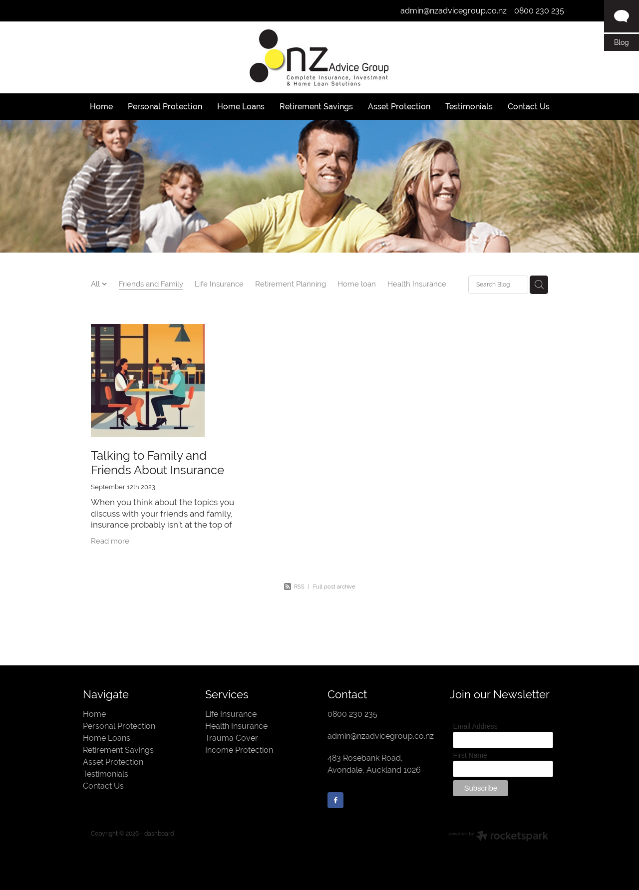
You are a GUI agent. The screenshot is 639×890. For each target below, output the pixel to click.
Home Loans (106, 738)
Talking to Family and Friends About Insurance (157, 463)
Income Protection (239, 750)
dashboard (159, 833)
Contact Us (103, 786)
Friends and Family (151, 284)
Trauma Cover (231, 738)
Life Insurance (219, 284)
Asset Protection (113, 762)
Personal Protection (119, 726)
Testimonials (105, 774)
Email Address (475, 726)
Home (94, 714)
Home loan (356, 284)
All (96, 284)
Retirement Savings (118, 750)
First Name (470, 755)
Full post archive (334, 587)
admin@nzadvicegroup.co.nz (453, 10)
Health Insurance (416, 284)
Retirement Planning (290, 284)
